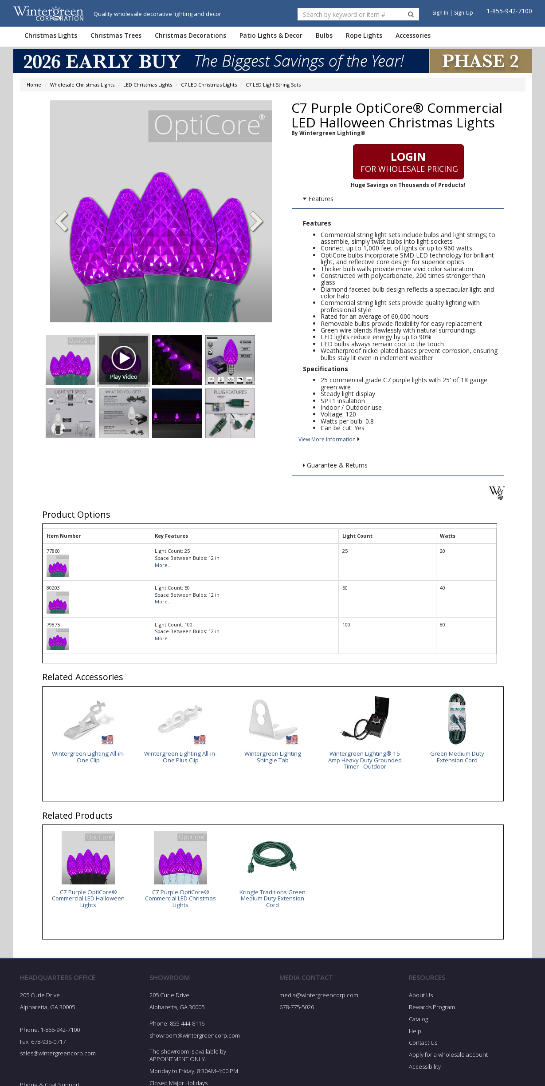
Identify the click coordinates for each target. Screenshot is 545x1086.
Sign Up (463, 12)
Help (415, 1032)
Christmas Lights (50, 35)
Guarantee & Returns (335, 465)
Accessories (413, 35)
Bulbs (324, 35)
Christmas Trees (115, 35)
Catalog (418, 1020)
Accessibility (425, 1068)
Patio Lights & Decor (270, 35)
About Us (421, 996)
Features (318, 198)
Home (34, 84)
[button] (257, 222)
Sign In (440, 12)
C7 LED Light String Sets (273, 84)
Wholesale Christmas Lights (82, 84)
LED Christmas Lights (147, 84)
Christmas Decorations (190, 35)
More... (163, 565)
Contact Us (423, 1044)
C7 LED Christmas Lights (209, 84)
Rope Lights (364, 35)
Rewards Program (432, 1008)
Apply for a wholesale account (448, 1056)
